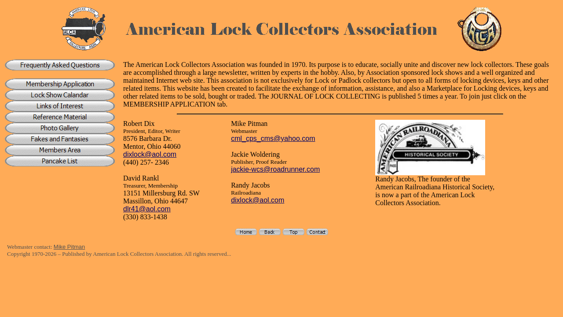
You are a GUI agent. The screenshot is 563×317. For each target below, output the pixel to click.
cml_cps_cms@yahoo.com (273, 138)
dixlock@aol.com (149, 154)
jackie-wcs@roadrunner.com (275, 169)
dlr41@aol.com (147, 209)
